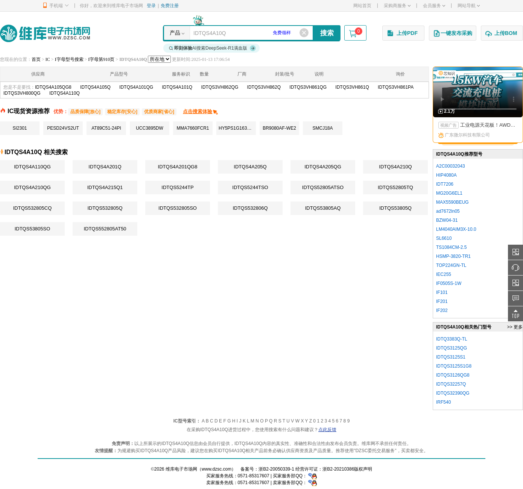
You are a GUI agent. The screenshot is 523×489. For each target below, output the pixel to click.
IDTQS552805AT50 (105, 229)
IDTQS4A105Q (95, 87)
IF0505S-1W (448, 283)
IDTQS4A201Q (104, 167)
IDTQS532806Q (250, 208)
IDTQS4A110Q (64, 93)
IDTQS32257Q (451, 384)
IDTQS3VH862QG (220, 87)
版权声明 (363, 469)
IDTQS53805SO (32, 229)
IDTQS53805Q (395, 208)
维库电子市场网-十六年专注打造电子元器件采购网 (45, 33)
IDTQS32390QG (453, 393)
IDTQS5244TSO (250, 187)
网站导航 (469, 5)
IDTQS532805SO (177, 208)
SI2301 (19, 128)
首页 (36, 59)
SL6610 (444, 238)
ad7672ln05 (448, 211)
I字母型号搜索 (69, 59)
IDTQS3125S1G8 (453, 366)
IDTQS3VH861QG (308, 87)
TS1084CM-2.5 (451, 247)
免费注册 (170, 5)
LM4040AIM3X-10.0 (456, 229)
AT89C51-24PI (106, 128)
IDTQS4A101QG (136, 87)
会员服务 (434, 5)
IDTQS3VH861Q (352, 87)
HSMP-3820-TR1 (453, 256)
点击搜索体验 (201, 111)
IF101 (442, 292)
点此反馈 (327, 429)
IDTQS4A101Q (177, 87)
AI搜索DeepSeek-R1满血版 (212, 48)
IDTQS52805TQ (395, 187)
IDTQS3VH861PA (396, 87)
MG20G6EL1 (449, 193)
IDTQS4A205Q (250, 167)
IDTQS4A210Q (395, 167)
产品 (175, 33)
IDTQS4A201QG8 (178, 167)
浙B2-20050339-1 (276, 469)
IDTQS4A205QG (322, 167)
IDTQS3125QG (451, 348)
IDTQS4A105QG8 (53, 87)
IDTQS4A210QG (32, 187)
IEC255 (443, 274)
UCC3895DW (149, 128)
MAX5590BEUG (452, 202)
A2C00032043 (450, 166)
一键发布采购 (452, 33)
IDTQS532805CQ (32, 208)
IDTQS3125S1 (450, 357)
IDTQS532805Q (104, 208)
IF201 (442, 301)
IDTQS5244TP (177, 187)
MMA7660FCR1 (192, 128)
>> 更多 (515, 327)
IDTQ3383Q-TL (451, 339)
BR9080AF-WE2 (279, 128)
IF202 (442, 310)
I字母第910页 (101, 59)
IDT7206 (444, 184)
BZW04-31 (447, 220)
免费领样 (282, 32)
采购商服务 (397, 5)
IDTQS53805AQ (323, 208)
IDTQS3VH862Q (264, 87)
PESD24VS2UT (63, 128)
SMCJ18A (322, 128)
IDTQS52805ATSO (323, 187)
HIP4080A (446, 175)
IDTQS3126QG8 (453, 375)
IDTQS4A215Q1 (105, 187)
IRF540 (443, 402)
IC (48, 59)
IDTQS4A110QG (32, 167)
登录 (151, 5)
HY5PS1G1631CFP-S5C (237, 128)
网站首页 (362, 5)
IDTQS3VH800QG (22, 93)
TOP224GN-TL (451, 265)
